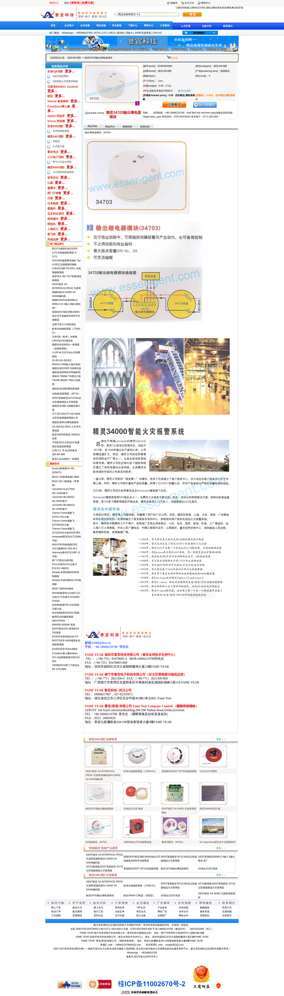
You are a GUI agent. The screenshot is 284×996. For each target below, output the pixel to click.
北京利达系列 (55, 213)
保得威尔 (52, 218)
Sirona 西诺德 (56, 121)
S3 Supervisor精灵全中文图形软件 (218, 842)
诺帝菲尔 (52, 177)
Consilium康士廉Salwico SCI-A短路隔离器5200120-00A (66, 657)
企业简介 (69, 25)
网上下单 (56, 907)
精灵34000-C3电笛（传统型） (139, 895)
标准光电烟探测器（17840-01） (140, 771)
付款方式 (206, 26)
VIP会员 (141, 907)
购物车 (174, 3)
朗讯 (50, 96)
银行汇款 (98, 911)
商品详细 (92, 126)
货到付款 (98, 915)
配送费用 (77, 911)
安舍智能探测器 (61, 131)
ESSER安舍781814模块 (65, 649)
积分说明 (186, 90)
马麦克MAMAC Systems (62, 86)
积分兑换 (141, 915)
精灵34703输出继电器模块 (99, 808)
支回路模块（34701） (97, 842)
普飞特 (51, 234)
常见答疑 (116, 25)
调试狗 (120, 32)
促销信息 (145, 126)
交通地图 (227, 911)
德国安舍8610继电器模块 (65, 422)
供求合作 (183, 911)
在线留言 (227, 915)
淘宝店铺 (101, 25)
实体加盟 (183, 907)
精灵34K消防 (74, 57)
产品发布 (162, 907)
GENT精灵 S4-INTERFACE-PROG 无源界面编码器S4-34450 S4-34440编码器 (103, 775)
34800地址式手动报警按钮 (137, 842)
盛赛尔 (51, 188)
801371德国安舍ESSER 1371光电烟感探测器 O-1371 (65, 252)
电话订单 (56, 911)
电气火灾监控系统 (62, 161)
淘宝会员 (141, 911)
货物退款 (204, 915)
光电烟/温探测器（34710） (66, 393)
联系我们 (228, 26)
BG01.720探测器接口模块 (65, 477)
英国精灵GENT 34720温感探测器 (179, 771)
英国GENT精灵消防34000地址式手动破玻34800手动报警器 (66, 316)
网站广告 (162, 911)
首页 (53, 25)
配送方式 (77, 907)
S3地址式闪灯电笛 (133, 808)
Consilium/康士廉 (58, 106)
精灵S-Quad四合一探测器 (65, 459)
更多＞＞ (221, 739)
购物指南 (127, 126)
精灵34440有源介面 (210, 808)
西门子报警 (54, 193)
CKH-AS (157, 32)
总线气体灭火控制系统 (64, 324)
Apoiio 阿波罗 (56, 116)
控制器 (56, 141)
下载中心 (132, 25)
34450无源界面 (143, 32)
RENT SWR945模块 (62, 588)
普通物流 (77, 915)
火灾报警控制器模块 (63, 172)
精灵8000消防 (55, 167)
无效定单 (119, 911)
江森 (50, 182)
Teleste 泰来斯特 (57, 101)
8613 (112, 32)
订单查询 (164, 25)
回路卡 (129, 32)
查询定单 (119, 907)
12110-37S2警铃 (208, 771)
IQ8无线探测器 (60, 76)
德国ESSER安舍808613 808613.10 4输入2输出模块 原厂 (66, 304)
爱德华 (51, 208)
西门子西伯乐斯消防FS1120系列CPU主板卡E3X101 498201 (64, 564)
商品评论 (110, 126)
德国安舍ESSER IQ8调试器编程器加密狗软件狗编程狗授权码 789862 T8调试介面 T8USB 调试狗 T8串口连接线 (66, 376)
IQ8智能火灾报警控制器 (65, 81)
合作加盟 (85, 25)
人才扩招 (185, 26)
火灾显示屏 (58, 146)
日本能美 (52, 203)
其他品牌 (52, 239)
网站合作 (183, 915)
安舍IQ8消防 (55, 71)
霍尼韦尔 (52, 152)
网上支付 (98, 907)
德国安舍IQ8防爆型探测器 (65, 388)
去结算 (174, 58)
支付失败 (119, 915)
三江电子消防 (55, 157)
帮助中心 (148, 25)
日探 (50, 198)
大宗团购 (56, 915)
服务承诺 (204, 911)
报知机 (51, 224)
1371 (105, 32)
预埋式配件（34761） (173, 842)
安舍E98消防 (55, 126)
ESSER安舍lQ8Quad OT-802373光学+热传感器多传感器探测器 (66, 640)
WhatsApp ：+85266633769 (77, 32)
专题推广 (162, 915)
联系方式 (227, 907)
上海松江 (52, 229)
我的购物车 (199, 32)
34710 (97, 32)
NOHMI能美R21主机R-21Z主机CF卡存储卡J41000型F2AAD (66, 597)
